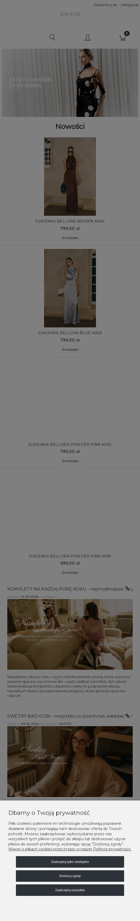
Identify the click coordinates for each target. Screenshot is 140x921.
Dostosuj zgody (70, 876)
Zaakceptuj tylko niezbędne (70, 862)
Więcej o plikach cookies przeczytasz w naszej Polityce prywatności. (69, 849)
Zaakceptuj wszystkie (70, 890)
